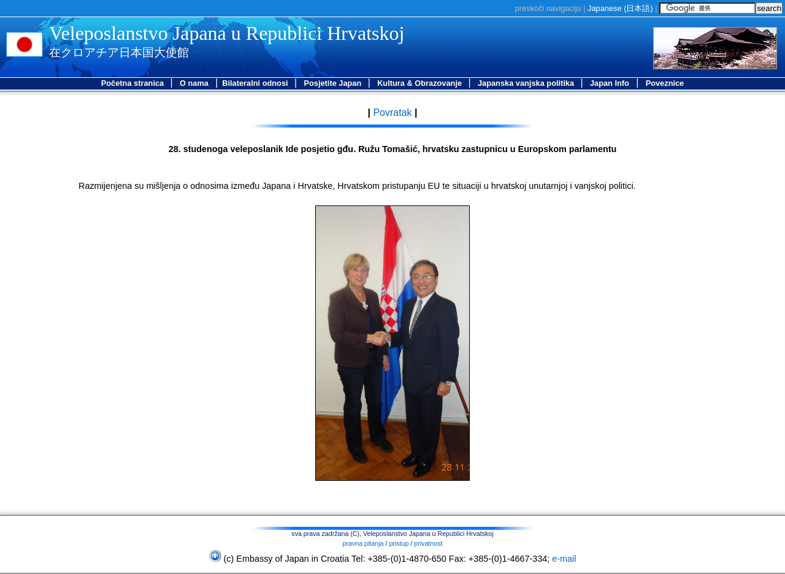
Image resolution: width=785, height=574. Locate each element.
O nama (194, 83)
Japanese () (620, 8)
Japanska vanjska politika (527, 83)
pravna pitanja (363, 543)
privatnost (428, 543)
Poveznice (665, 83)
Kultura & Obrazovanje (420, 83)
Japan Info (609, 83)
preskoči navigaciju (548, 8)
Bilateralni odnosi (256, 83)
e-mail (564, 559)
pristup (398, 543)
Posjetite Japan (333, 83)
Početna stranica (133, 83)
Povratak (391, 112)
